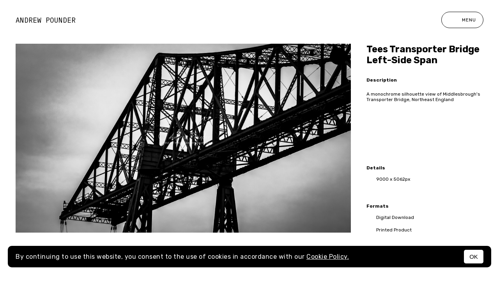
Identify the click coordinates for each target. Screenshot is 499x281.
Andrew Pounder (46, 20)
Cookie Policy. (327, 256)
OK (473, 256)
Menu (462, 20)
